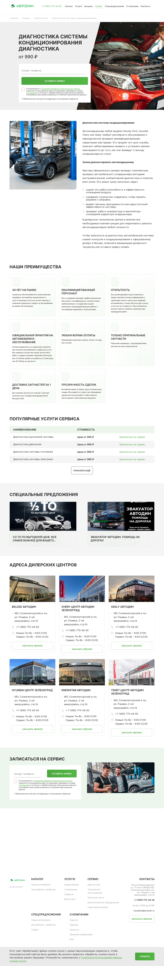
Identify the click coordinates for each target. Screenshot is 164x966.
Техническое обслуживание (95, 891)
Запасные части (96, 897)
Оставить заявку (55, 81)
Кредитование (71, 884)
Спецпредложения (114, 6)
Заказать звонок (32, 645)
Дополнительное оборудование (103, 902)
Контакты (145, 6)
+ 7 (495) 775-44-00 (77, 710)
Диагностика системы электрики (33, 459)
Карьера (74, 924)
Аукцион (88, 6)
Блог (72, 939)
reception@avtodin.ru (143, 910)
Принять (145, 956)
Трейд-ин (69, 894)
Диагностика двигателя (27, 444)
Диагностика (94, 884)
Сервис (99, 6)
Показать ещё (82, 470)
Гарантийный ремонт (98, 907)
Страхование (70, 889)
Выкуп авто (70, 899)
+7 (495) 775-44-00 (52, 6)
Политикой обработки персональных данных (60, 89)
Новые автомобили (40, 884)
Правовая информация (81, 934)
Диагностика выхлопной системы (33, 436)
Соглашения (31, 93)
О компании (132, 6)
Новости (74, 920)
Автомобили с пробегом (43, 889)
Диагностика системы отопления (33, 451)
